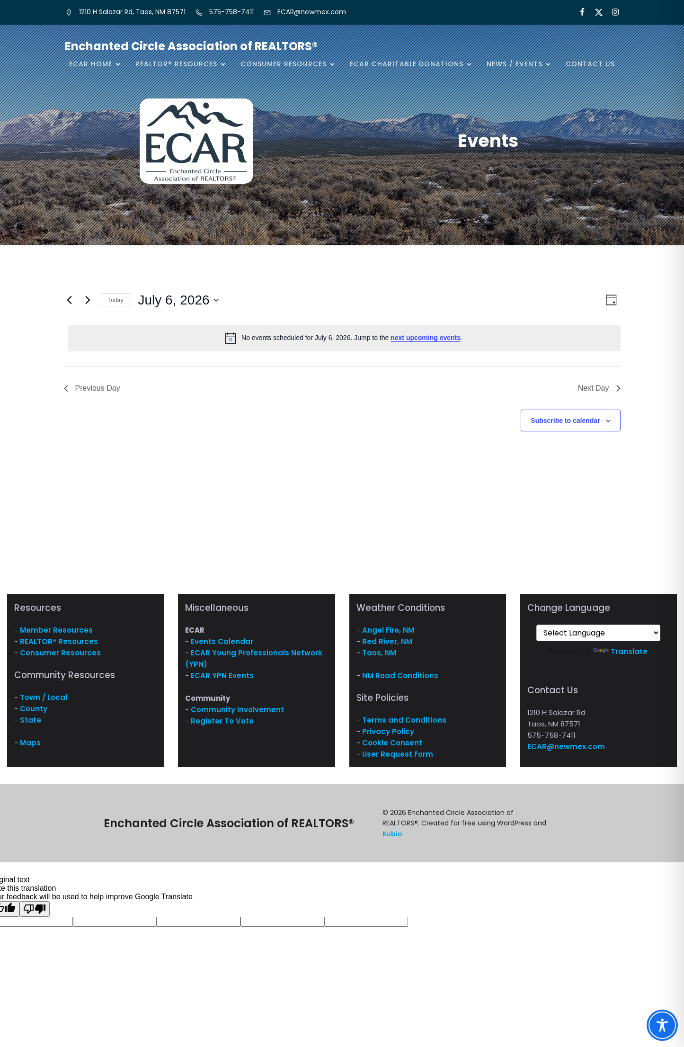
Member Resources (56, 630)
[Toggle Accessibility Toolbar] (662, 1025)
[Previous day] (69, 300)
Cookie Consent (392, 743)
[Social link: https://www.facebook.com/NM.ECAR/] (578, 12)
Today (116, 300)
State (30, 720)
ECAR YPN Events (222, 675)
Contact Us (590, 64)
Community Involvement (237, 710)
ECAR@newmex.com (566, 747)
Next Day (599, 388)
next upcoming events (426, 337)
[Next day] (88, 300)
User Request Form (397, 754)
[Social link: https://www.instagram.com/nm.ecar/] (611, 12)
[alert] (344, 338)
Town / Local (43, 697)
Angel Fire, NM (388, 630)
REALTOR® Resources (59, 641)
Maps (30, 743)
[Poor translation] (34, 909)
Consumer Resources (60, 653)
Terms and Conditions (404, 720)
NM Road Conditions (400, 675)
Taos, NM (379, 653)
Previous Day (92, 388)
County (33, 709)
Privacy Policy (388, 731)
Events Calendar (222, 641)
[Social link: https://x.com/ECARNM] (594, 12)
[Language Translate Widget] (598, 633)
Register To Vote (222, 721)
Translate (620, 651)
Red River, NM (387, 641)
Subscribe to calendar (565, 420)
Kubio (392, 834)
